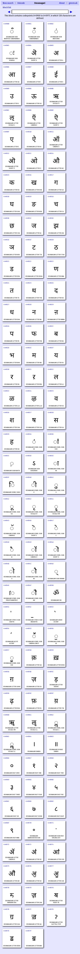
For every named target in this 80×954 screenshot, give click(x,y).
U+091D (50, 218)
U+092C (50, 326)
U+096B (50, 780)
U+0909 (6, 89)
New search (8, 3)
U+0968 (50, 758)
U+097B (6, 909)
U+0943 (28, 499)
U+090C (6, 110)
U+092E (28, 348)
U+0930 (6, 369)
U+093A (28, 434)
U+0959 (50, 650)
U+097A (50, 888)
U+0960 (6, 715)
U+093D (28, 456)
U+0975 (6, 866)
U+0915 (6, 175)
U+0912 (6, 153)
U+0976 (28, 866)
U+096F (6, 823)
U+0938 (50, 413)
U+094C (28, 564)
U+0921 (6, 261)
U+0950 (50, 585)
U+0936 (6, 413)
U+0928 (28, 305)
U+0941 (50, 477)
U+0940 (28, 477)
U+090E (50, 110)
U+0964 (28, 736)
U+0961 (28, 715)
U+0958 (28, 650)
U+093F (6, 477)
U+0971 (50, 823)
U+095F (50, 693)
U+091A (50, 197)
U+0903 (6, 45)
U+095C (50, 672)
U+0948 (6, 542)
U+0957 (6, 650)
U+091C (28, 218)
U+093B (50, 434)
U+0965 (50, 736)
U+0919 (28, 197)
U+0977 (50, 866)
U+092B (28, 326)
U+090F (6, 132)
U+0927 (6, 305)
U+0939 (6, 434)
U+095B (28, 672)
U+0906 (6, 67)
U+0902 (50, 24)
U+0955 (28, 628)
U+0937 (28, 413)
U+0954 (6, 628)
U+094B (6, 564)
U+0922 (28, 261)
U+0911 (50, 132)
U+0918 (6, 197)
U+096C (6, 801)
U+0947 (50, 520)
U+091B (6, 218)
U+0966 (6, 758)
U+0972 (6, 844)
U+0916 (28, 175)
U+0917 (50, 175)
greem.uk (73, 3)
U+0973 (28, 844)
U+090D (28, 110)
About (62, 3)
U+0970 (28, 823)
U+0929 (50, 305)
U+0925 (28, 283)
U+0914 (50, 153)
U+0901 (28, 24)
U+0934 (28, 391)
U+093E (50, 456)
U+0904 (28, 45)
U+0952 (28, 607)
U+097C (28, 909)
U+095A (6, 672)
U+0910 (28, 132)
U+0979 (28, 888)
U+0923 (50, 261)
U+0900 (6, 24)
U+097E (6, 931)
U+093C (6, 456)
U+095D (6, 693)
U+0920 (50, 240)
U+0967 (28, 758)
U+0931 (28, 369)
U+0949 (28, 542)
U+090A (28, 89)
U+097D (50, 909)
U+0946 (28, 520)
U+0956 (50, 628)
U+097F (28, 931)
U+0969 (6, 780)
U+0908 (50, 67)
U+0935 (50, 391)
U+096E (50, 801)
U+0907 (28, 67)
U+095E (28, 693)
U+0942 (6, 499)
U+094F (28, 585)
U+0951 (6, 607)
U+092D (6, 348)
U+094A (50, 542)
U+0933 (6, 391)
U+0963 (6, 736)
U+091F (28, 240)
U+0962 (50, 715)
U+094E (6, 585)
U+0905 (50, 45)
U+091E (6, 240)
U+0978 (6, 888)
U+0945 (6, 520)
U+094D (50, 564)
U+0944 (50, 499)
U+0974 (50, 844)
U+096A (28, 780)
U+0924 (6, 283)
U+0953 (50, 607)
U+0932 (50, 369)
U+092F (50, 348)
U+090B (50, 89)
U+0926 (50, 283)
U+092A (6, 326)
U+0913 (28, 153)
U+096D (28, 801)
